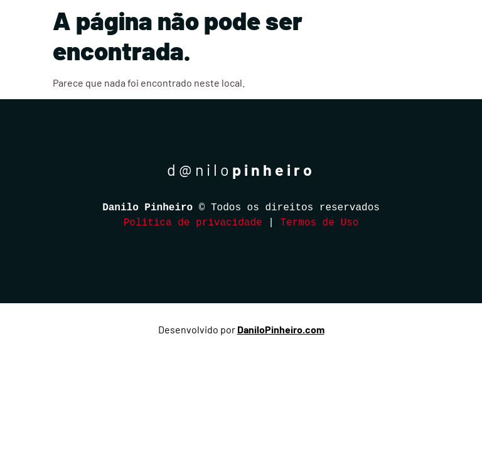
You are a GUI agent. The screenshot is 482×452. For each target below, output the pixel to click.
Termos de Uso (319, 223)
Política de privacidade (193, 223)
